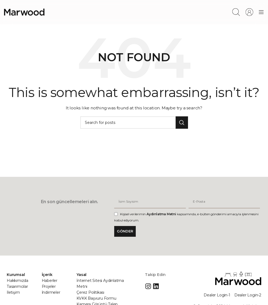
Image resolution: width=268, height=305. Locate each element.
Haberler (49, 280)
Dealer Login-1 (217, 295)
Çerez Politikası (90, 292)
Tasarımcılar (17, 286)
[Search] (236, 12)
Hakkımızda (17, 280)
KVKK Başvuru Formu (96, 298)
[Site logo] (24, 11)
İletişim (13, 292)
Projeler (49, 286)
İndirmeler (51, 292)
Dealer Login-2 (247, 295)
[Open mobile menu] (261, 12)
